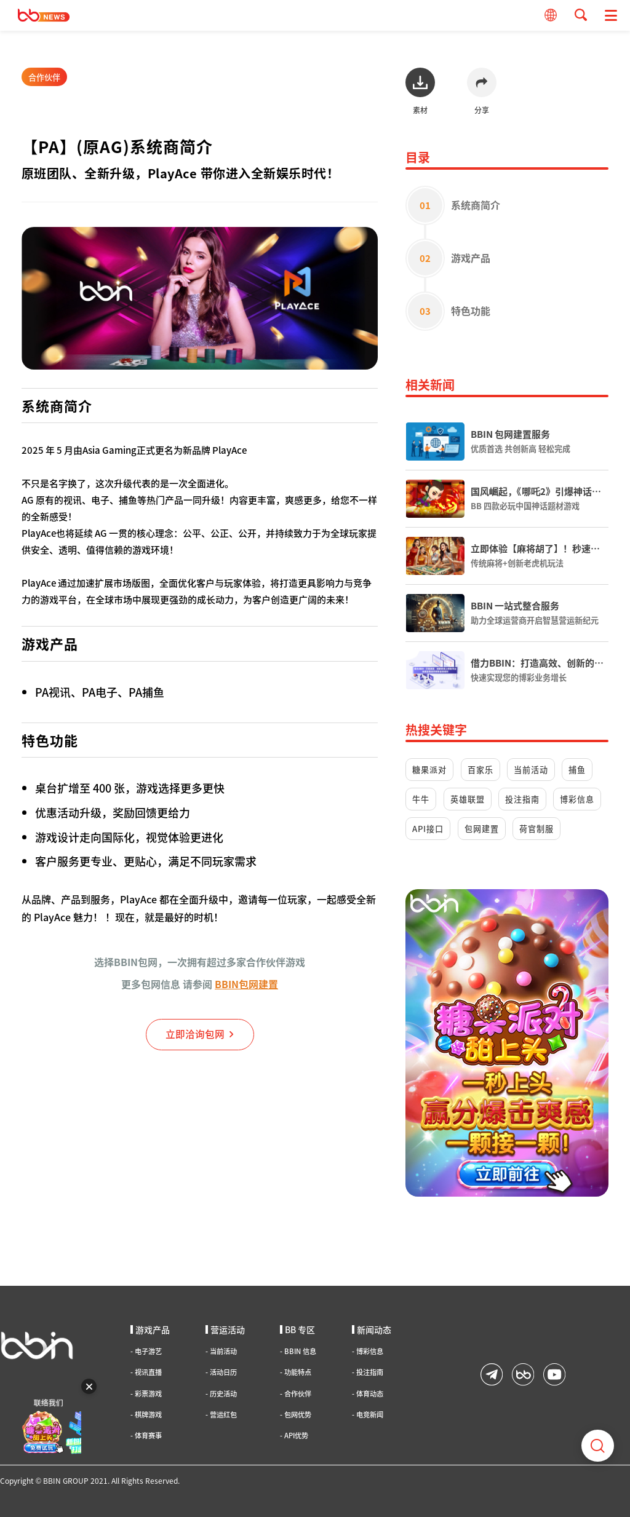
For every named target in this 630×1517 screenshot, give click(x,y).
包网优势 (295, 1414)
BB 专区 (297, 1329)
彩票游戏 (146, 1393)
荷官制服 (536, 828)
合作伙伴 (44, 77)
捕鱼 (577, 769)
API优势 (294, 1435)
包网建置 (482, 828)
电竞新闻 (367, 1414)
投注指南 (522, 799)
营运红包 (221, 1414)
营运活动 (225, 1329)
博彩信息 (577, 799)
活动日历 (221, 1372)
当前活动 (531, 769)
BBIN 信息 (298, 1351)
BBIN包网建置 (246, 983)
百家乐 (480, 769)
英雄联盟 (467, 799)
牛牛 (420, 799)
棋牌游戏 (146, 1414)
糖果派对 (429, 769)
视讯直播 (146, 1372)
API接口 (428, 828)
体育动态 (367, 1393)
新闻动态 (371, 1329)
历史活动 (221, 1393)
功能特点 (295, 1372)
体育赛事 (146, 1435)
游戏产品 (150, 1329)
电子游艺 (146, 1351)
